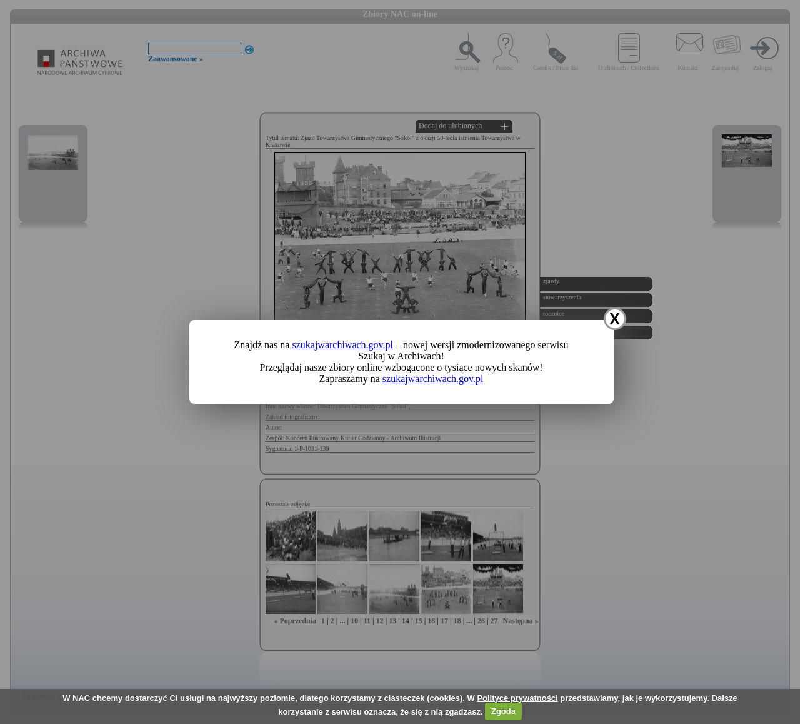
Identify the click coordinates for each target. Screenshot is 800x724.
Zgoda (503, 711)
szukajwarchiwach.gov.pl (342, 344)
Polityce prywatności (517, 698)
